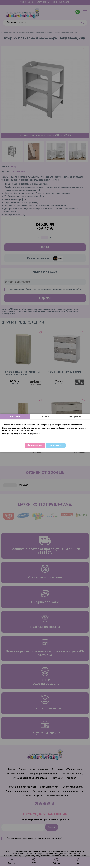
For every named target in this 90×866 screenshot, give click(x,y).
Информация (75, 416)
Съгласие (15, 416)
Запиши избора (35, 445)
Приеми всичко (55, 445)
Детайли (45, 416)
